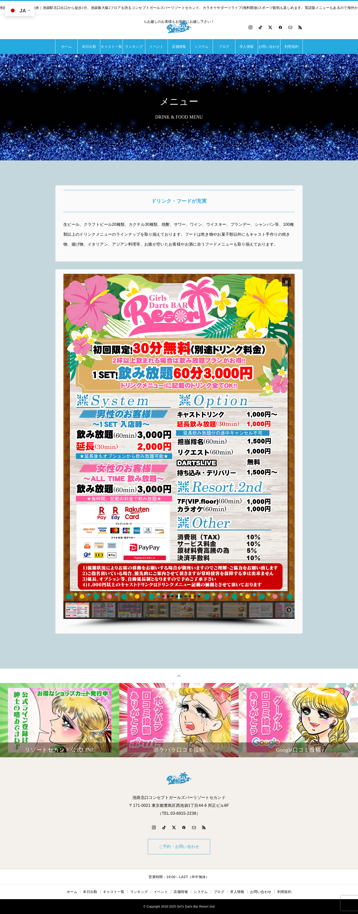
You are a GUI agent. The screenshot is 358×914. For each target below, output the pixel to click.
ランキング (134, 47)
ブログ (224, 47)
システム (201, 47)
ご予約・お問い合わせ (179, 846)
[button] (286, 282)
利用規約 (291, 47)
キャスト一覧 (111, 47)
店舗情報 (179, 47)
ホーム (66, 47)
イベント (156, 47)
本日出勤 (89, 47)
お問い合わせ (269, 47)
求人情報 (246, 47)
